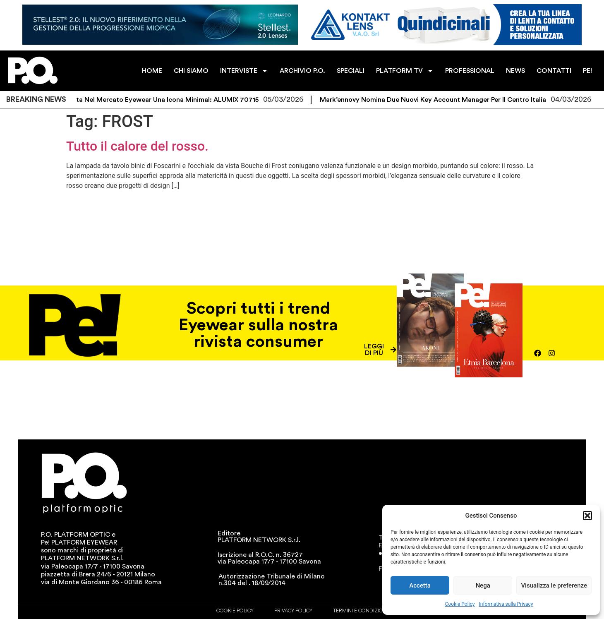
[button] (587, 515)
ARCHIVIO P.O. (302, 70)
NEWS (515, 70)
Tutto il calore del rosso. (137, 146)
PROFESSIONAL (469, 70)
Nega (483, 585)
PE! (587, 70)
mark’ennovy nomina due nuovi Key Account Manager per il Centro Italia (437, 99)
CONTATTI (554, 70)
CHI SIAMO (191, 70)
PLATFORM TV (405, 70)
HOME (152, 70)
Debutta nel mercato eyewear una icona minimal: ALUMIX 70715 (162, 99)
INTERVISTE (244, 70)
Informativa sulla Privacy (506, 604)
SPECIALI (350, 70)
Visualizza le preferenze (554, 585)
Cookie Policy (460, 604)
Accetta (420, 585)
